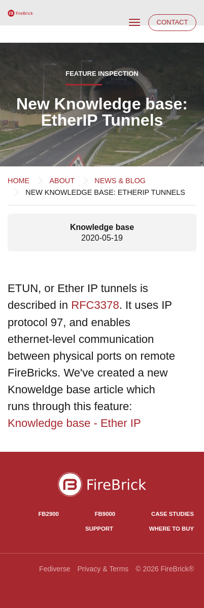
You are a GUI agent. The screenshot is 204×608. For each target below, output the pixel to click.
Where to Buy (171, 529)
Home (18, 181)
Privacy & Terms (102, 569)
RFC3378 (95, 305)
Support (99, 529)
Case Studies (172, 514)
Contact (172, 22)
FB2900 (48, 514)
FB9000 (105, 514)
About (62, 181)
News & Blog (120, 181)
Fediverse (54, 569)
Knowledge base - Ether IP (74, 423)
